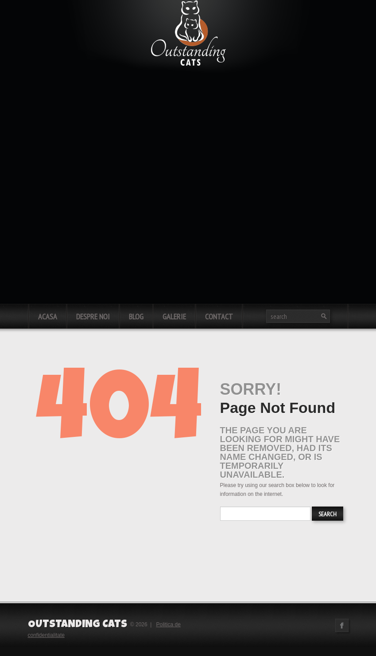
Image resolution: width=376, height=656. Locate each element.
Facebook (342, 625)
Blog (136, 316)
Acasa (47, 316)
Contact (219, 316)
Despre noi (93, 316)
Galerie (174, 316)
